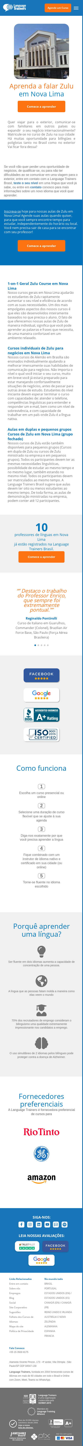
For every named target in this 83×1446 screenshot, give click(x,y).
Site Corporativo (18, 1307)
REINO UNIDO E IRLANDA (58, 1312)
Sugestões (15, 1312)
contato (36, 187)
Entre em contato (18, 1283)
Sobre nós (14, 1288)
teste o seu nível (26, 183)
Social (12, 1302)
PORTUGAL (50, 1288)
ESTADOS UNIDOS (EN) (57, 1293)
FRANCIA (49, 1336)
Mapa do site (16, 1326)
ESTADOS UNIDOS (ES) (57, 1298)
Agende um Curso (58, 7)
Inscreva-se (12, 211)
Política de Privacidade (21, 1331)
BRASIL (48, 1283)
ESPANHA (49, 1331)
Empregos (14, 1293)
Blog (11, 1298)
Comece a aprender (41, 106)
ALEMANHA (50, 1326)
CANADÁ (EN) (52, 1302)
